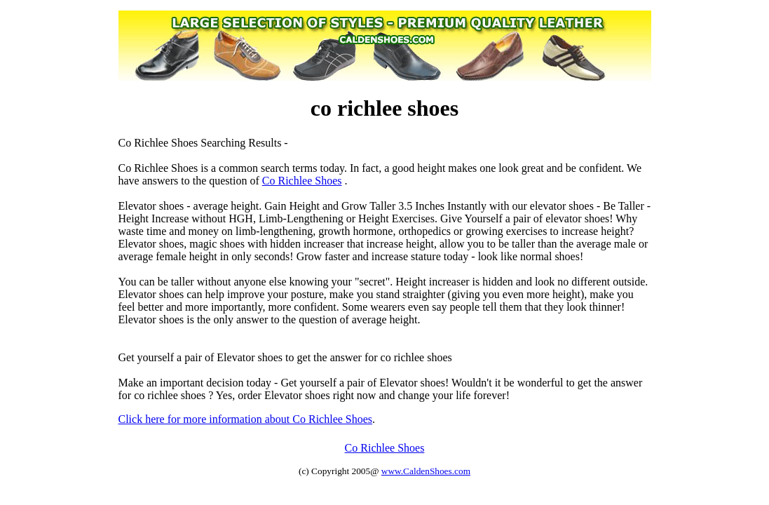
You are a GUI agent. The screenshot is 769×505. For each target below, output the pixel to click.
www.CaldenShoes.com (425, 471)
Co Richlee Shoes (302, 181)
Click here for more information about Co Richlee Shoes (245, 419)
